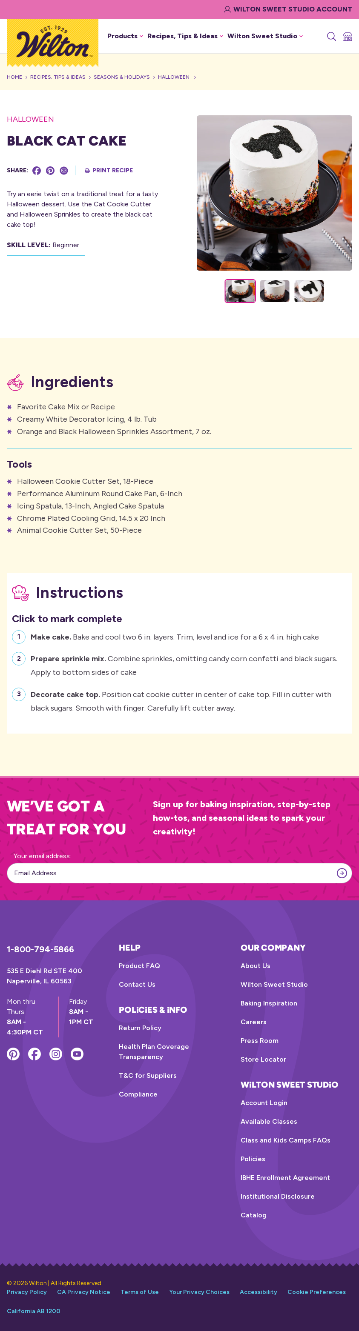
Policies (253, 1159)
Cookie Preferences (316, 1292)
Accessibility (258, 1292)
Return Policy (140, 1028)
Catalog (254, 1215)
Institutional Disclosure (278, 1196)
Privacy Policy (27, 1292)
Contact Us (137, 984)
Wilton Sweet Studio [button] (265, 36)
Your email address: (42, 856)
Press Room (260, 1041)
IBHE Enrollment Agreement (285, 1178)
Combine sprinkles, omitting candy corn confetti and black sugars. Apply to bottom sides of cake (184, 664)
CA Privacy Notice (83, 1292)
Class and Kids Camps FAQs (285, 1140)
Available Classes (269, 1121)
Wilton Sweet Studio (274, 984)
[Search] (331, 36)
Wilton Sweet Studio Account (288, 9)
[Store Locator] (347, 36)
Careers (254, 1022)
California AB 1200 (33, 1311)
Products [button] (125, 36)
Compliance (138, 1094)
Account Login (264, 1103)
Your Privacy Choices (199, 1292)
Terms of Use (140, 1292)
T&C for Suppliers (148, 1075)
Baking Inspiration (269, 1003)
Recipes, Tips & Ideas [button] (185, 36)
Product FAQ (139, 966)
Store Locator (263, 1059)
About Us (255, 966)
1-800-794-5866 (40, 949)
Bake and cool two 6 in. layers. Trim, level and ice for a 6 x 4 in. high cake (175, 636)
